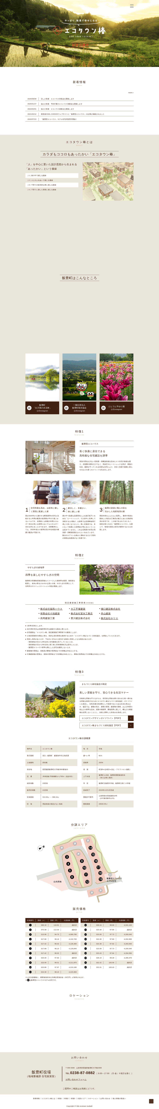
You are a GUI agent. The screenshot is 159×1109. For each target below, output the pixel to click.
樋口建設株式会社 (110, 608)
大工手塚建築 (78, 608)
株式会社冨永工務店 (82, 612)
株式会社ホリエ (109, 617)
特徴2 (66, 1098)
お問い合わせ (105, 1098)
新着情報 (36, 1098)
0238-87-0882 (82, 1072)
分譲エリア (82, 1098)
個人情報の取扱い (119, 1098)
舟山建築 (106, 612)
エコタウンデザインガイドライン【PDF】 (107, 717)
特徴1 (60, 1098)
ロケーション (93, 1098)
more (130, 92)
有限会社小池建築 (50, 612)
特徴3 (73, 1098)
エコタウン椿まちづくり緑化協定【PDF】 (107, 724)
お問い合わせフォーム (76, 1079)
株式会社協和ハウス (51, 608)
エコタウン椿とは (48, 1098)
